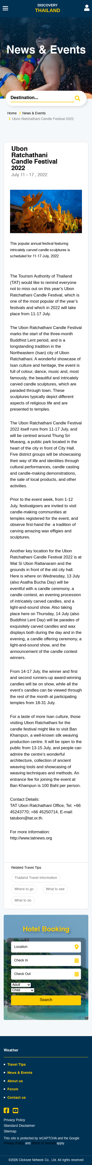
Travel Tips (16, 1064)
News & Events (34, 113)
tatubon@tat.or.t (25, 818)
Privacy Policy (14, 1120)
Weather (11, 1050)
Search (46, 1000)
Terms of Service (43, 1143)
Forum (12, 1089)
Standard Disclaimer (19, 1126)
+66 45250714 (44, 812)
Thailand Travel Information (35, 878)
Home (12, 113)
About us (15, 1081)
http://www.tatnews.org (31, 838)
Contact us (16, 1097)
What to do (22, 900)
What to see (55, 889)
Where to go (24, 889)
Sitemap (10, 1131)
